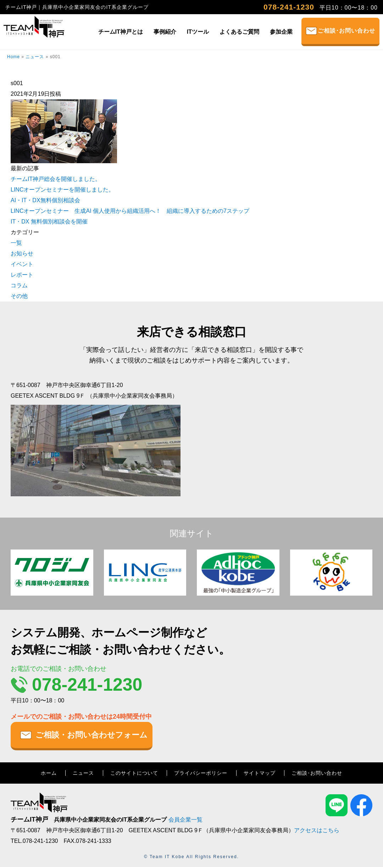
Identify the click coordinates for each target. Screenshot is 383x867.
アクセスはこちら (316, 830)
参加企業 (281, 32)
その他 (19, 296)
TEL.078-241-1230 (34, 841)
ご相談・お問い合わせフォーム (91, 734)
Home (13, 56)
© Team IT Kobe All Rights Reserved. (191, 856)
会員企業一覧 (185, 820)
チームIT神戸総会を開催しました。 (56, 179)
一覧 (16, 243)
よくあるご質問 (239, 32)
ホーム (49, 773)
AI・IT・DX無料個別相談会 (45, 200)
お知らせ (22, 253)
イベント (22, 264)
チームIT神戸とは (120, 32)
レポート (22, 275)
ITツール (198, 32)
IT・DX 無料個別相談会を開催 (49, 222)
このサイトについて (134, 773)
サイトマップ (260, 773)
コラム (19, 285)
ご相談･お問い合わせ (346, 31)
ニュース (35, 56)
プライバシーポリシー (200, 773)
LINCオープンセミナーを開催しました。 (62, 190)
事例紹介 (165, 32)
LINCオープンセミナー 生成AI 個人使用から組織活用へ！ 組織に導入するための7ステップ (130, 211)
